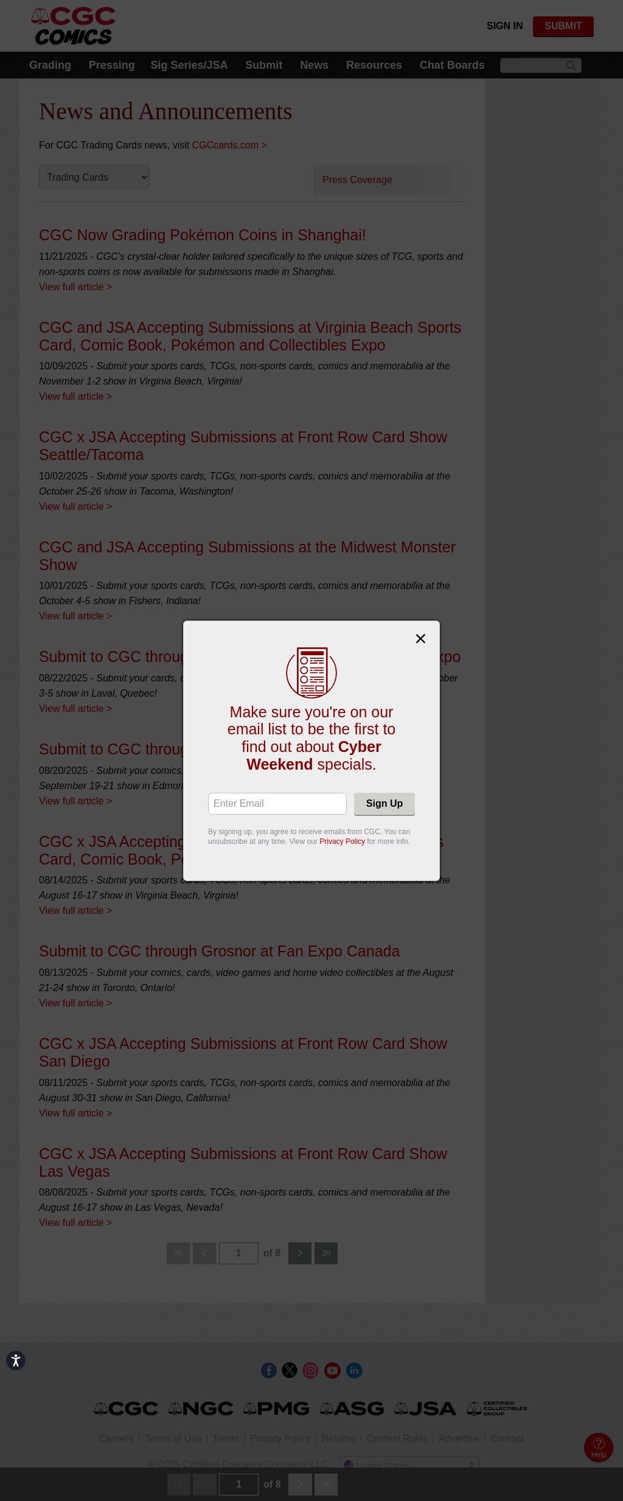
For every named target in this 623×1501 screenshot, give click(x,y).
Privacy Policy (342, 841)
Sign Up (384, 803)
